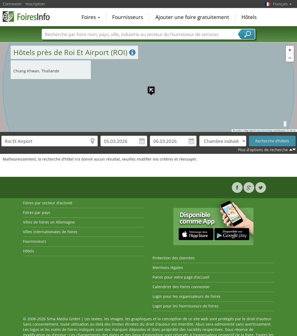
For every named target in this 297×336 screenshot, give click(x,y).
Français (282, 3)
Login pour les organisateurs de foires (187, 296)
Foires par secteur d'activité (47, 202)
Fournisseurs (127, 17)
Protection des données (174, 257)
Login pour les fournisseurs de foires (185, 305)
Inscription (35, 3)
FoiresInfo (29, 16)
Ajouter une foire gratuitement (192, 17)
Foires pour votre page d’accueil (181, 277)
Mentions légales (168, 267)
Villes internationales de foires (50, 231)
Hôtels (249, 17)
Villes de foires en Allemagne (49, 222)
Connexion (12, 3)
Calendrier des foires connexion (181, 286)
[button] (148, 87)
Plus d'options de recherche (263, 149)
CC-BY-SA (291, 130)
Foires (90, 17)
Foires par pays (36, 212)
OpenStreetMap (264, 130)
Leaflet (238, 130)
